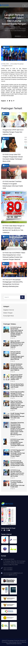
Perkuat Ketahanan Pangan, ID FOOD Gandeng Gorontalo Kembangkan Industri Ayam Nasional (17, 367)
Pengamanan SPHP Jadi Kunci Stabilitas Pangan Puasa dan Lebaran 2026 (13, 132)
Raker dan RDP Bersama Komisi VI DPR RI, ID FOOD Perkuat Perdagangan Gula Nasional (17, 344)
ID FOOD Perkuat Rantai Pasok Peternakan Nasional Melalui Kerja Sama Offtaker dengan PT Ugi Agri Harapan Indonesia (16, 332)
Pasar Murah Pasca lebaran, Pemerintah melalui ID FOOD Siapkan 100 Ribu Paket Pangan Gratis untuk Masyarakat (17, 404)
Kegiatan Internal (7, 65)
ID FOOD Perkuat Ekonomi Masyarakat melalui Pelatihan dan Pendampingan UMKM (17, 463)
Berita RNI (17, 27)
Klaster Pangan (8, 313)
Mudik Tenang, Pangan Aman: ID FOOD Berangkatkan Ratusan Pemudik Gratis (17, 416)
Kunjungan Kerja (8, 315)
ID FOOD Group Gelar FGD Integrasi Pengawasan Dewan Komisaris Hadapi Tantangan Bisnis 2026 (17, 442)
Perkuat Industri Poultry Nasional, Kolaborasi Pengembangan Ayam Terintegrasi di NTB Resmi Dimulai (17, 355)
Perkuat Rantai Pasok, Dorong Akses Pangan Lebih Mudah (17, 385)
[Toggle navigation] (25, 5)
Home (9, 27)
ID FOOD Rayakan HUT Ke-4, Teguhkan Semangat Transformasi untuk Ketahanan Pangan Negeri (17, 453)
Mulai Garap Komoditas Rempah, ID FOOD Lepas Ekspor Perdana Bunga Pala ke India (17, 394)
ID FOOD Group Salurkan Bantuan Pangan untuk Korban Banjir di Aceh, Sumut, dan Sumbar (17, 473)
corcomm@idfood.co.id (10, 575)
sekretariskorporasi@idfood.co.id (13, 573)
